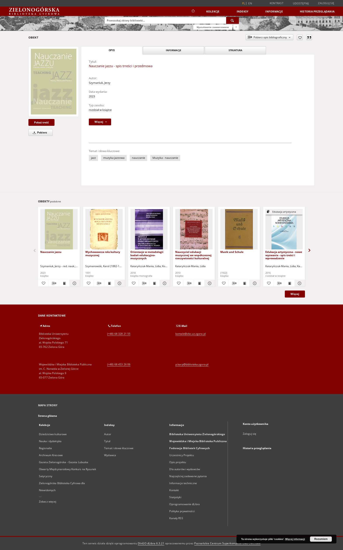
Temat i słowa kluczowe (118, 448)
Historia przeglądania (317, 11)
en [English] (250, 3)
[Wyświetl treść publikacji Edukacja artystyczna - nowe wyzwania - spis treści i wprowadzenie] (289, 283)
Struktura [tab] (235, 50)
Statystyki (175, 497)
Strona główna (47, 416)
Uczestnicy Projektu (181, 455)
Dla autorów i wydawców (184, 469)
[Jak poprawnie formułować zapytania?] (236, 27)
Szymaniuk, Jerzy (99, 83)
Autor (107, 434)
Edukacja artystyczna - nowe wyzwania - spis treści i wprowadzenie (283, 255)
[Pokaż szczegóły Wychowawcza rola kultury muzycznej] (119, 283)
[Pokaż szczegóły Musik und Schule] (254, 283)
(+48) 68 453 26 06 (118, 364)
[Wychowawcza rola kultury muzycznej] (104, 229)
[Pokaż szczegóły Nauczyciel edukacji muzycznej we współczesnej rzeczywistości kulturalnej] (209, 283)
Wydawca (110, 455)
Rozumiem (321, 539)
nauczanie (138, 158)
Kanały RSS (176, 518)
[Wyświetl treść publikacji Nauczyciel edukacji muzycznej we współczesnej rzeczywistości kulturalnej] (199, 283)
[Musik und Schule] (238, 229)
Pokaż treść (41, 122)
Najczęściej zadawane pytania (187, 476)
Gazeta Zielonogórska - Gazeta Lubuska (63, 462)
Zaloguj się (326, 3)
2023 (92, 96)
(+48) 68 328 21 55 (118, 334)
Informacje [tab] (173, 50)
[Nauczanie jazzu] (58, 229)
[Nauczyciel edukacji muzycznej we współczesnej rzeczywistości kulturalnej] (193, 229)
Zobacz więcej (47, 501)
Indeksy (242, 11)
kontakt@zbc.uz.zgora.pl (190, 334)
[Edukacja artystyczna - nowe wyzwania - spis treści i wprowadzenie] (284, 229)
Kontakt (174, 490)
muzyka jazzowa (113, 158)
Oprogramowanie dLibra (184, 504)
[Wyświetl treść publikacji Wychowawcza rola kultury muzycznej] (109, 283)
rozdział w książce (100, 110)
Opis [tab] (112, 50)
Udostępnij (301, 3)
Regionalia (45, 448)
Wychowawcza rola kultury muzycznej (102, 253)
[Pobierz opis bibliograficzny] (54, 283)
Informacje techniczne (183, 483)
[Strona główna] (193, 11)
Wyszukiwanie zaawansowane (213, 27)
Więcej (294, 294)
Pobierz (39, 132)
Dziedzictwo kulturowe (53, 434)
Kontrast (277, 3)
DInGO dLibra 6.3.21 (151, 543)
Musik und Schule (231, 252)
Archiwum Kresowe (51, 455)
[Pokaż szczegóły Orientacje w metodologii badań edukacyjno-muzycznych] (164, 283)
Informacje (274, 11)
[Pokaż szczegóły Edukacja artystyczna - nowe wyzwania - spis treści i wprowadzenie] (299, 283)
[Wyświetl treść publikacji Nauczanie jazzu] (64, 283)
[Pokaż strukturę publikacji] (284, 212)
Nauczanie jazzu (50, 252)
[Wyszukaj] (232, 20)
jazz (93, 158)
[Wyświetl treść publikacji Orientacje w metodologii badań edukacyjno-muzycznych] (154, 283)
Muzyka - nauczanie (165, 158)
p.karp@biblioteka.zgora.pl (191, 364)
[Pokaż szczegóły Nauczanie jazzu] (74, 283)
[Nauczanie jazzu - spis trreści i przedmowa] (53, 81)
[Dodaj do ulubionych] (300, 37)
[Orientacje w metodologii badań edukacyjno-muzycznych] (149, 229)
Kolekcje (213, 11)
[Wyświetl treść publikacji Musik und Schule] (244, 283)
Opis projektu (177, 462)
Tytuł (107, 441)
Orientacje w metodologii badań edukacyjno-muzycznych (146, 255)
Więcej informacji (295, 539)
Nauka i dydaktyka (50, 441)
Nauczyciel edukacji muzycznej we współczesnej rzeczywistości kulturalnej (193, 255)
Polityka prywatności (181, 511)
